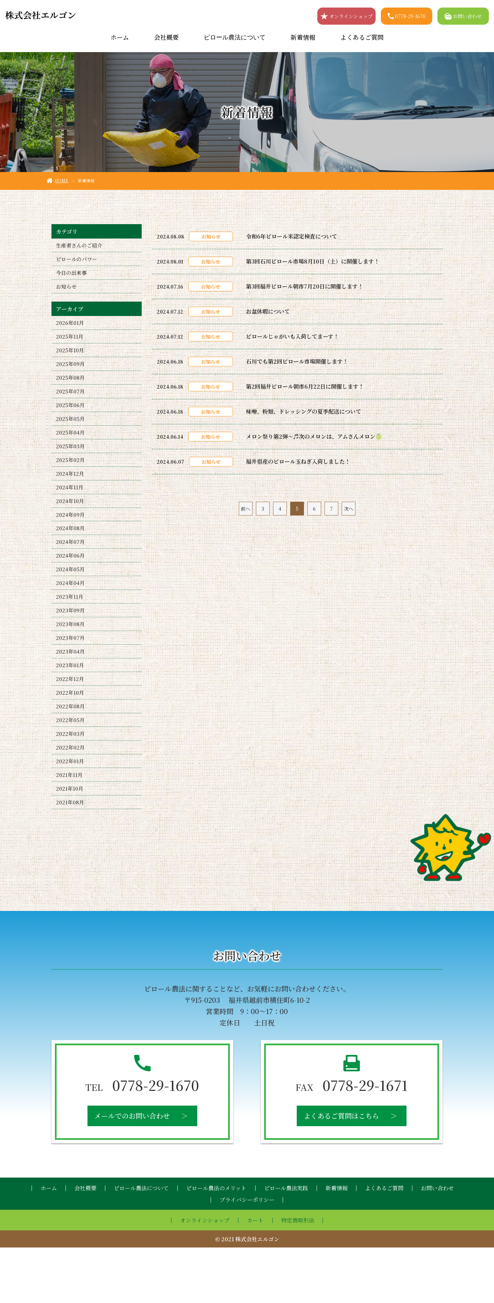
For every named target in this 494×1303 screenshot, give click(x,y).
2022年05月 (71, 766)
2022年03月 (70, 781)
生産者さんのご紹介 (80, 246)
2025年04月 (71, 449)
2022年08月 (71, 751)
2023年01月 (70, 706)
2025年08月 (71, 389)
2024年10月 (70, 525)
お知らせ (67, 291)
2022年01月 (70, 811)
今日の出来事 (72, 276)
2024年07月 (71, 570)
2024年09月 (71, 540)
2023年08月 (71, 661)
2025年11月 (70, 344)
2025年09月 (71, 374)
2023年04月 (71, 691)
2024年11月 (70, 510)
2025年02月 (71, 480)
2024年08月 (71, 555)
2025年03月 (71, 464)
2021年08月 (70, 857)
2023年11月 (70, 630)
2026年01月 (70, 329)
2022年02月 (70, 796)
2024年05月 (71, 600)
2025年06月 (71, 419)
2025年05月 (71, 434)
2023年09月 (71, 645)
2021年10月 (70, 841)
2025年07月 (71, 404)
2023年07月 (70, 676)
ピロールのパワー (78, 261)
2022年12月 (70, 721)
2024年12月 (70, 495)
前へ (245, 508)
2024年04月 (71, 615)
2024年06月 (71, 585)
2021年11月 (69, 826)
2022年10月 (70, 736)
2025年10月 (70, 359)
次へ (348, 508)
